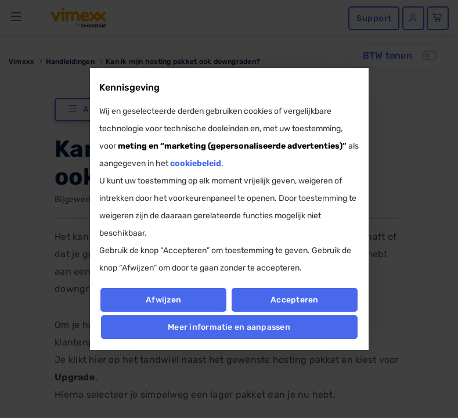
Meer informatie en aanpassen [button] (229, 327)
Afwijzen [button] (163, 300)
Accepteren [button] (295, 300)
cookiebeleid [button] (195, 163)
